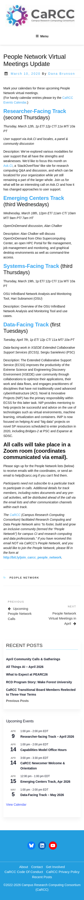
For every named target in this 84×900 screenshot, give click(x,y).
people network (24, 577)
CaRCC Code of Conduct (23, 872)
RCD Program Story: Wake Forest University (39, 682)
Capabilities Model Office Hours (43, 750)
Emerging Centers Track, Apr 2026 (45, 781)
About (23, 867)
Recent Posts (42, 877)
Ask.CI (8, 165)
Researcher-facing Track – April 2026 (47, 736)
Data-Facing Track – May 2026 (42, 795)
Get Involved (55, 867)
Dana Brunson (61, 73)
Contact (37, 867)
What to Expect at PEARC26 (27, 674)
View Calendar (16, 804)
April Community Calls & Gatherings (33, 659)
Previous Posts (17, 701)
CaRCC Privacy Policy (63, 872)
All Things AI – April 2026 (24, 667)
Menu (42, 36)
